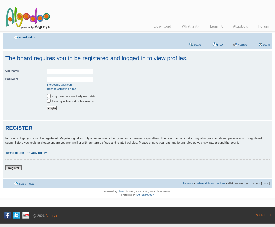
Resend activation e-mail (62, 88)
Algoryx (51, 216)
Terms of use (14, 152)
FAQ (220, 44)
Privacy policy (36, 152)
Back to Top (264, 214)
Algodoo (27, 17)
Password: (12, 78)
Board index (27, 37)
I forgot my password (60, 84)
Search (198, 44)
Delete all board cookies (210, 183)
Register (243, 44)
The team (187, 183)
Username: (12, 70)
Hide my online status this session (70, 101)
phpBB (121, 191)
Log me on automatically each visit (71, 96)
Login (266, 44)
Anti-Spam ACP (145, 194)
